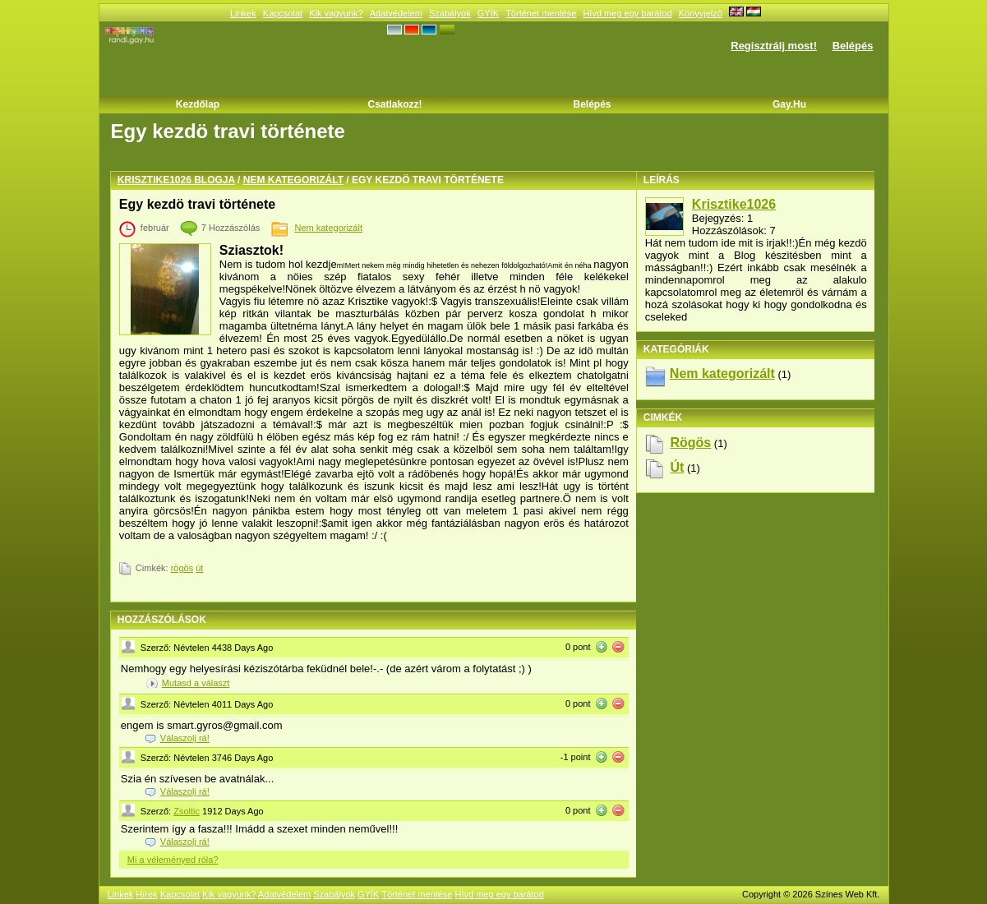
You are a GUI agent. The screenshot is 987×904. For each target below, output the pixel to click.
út (199, 568)
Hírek (146, 894)
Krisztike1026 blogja (176, 180)
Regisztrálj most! (774, 45)
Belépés (853, 45)
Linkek (243, 13)
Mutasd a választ (196, 683)
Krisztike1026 (734, 204)
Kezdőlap (197, 104)
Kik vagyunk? (335, 13)
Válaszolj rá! (185, 738)
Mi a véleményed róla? (173, 860)
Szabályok (450, 13)
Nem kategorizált (293, 180)
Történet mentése (540, 13)
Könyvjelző (700, 13)
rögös (182, 568)
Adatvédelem (396, 13)
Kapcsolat (282, 13)
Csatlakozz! (394, 104)
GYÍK (488, 13)
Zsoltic (186, 811)
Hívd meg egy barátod (627, 13)
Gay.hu (789, 104)
